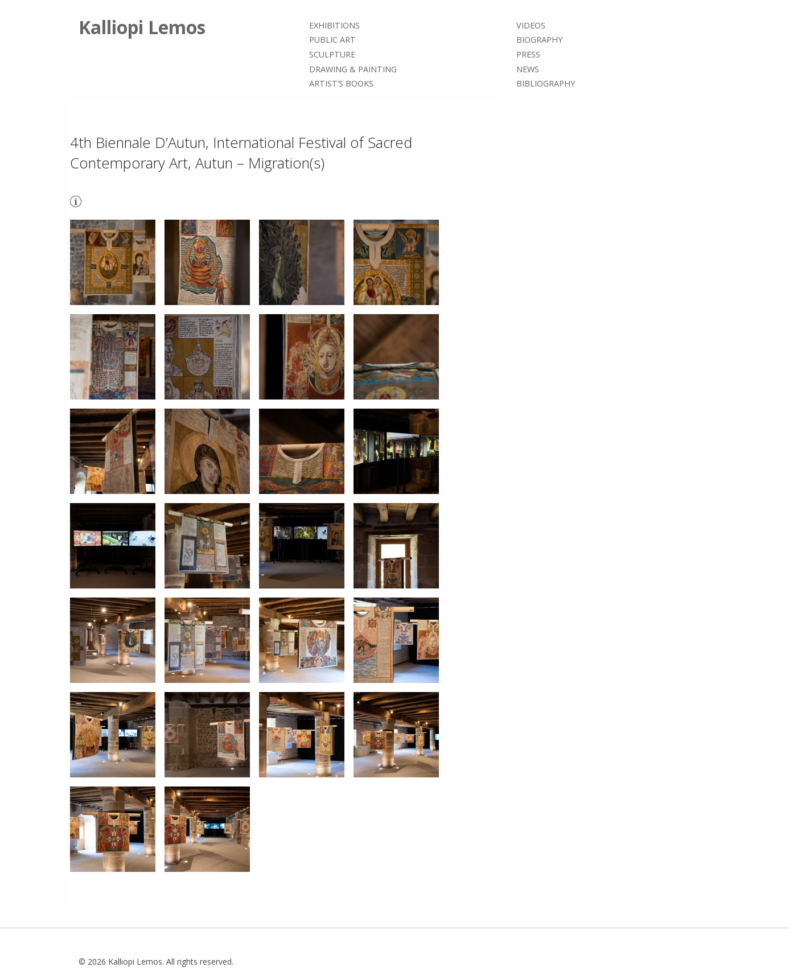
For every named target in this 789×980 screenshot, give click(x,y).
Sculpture (332, 54)
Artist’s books (341, 83)
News (527, 69)
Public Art (332, 40)
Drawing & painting (353, 69)
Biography (539, 40)
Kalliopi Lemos (142, 27)
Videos (530, 25)
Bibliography (545, 83)
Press (528, 54)
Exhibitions (334, 25)
